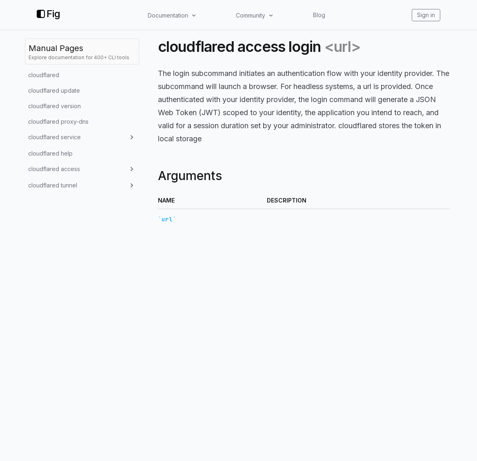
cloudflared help (50, 153)
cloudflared (43, 74)
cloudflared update (54, 90)
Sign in (426, 14)
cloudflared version (54, 105)
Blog (319, 14)
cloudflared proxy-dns (58, 121)
